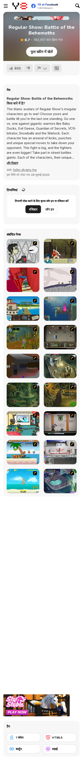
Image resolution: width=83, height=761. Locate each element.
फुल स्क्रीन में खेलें (42, 52)
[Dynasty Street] (60, 452)
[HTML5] (60, 737)
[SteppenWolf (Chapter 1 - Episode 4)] (60, 395)
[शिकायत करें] (42, 68)
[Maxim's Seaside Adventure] (23, 481)
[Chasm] (23, 280)
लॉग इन (49, 209)
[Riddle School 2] (23, 423)
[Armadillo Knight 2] (60, 308)
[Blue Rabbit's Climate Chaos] (23, 308)
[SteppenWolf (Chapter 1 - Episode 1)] (60, 366)
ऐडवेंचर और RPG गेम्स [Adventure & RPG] (25, 170)
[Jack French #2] (23, 366)
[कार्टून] (23, 748)
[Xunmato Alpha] (60, 423)
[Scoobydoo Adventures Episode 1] (60, 481)
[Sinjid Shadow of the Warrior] (60, 337)
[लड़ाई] (60, 748)
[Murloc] (23, 337)
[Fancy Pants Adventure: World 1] (60, 280)
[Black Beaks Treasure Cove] (23, 452)
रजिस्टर (33, 209)
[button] (12, 163)
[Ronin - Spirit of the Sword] (60, 251)
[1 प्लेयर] (23, 737)
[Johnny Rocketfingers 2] (23, 251)
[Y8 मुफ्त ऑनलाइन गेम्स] (19, 6)
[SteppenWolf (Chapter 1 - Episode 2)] (23, 395)
